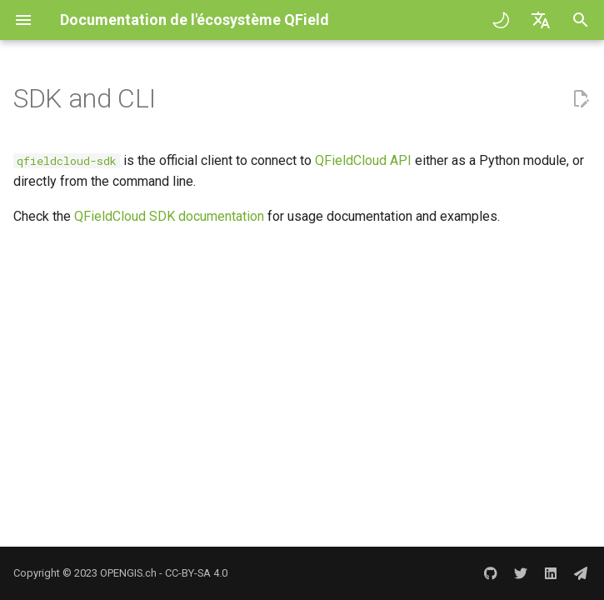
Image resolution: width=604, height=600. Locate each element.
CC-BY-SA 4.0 (196, 573)
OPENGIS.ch (128, 573)
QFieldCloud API (363, 160)
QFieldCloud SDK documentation (169, 216)
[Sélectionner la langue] (540, 20)
